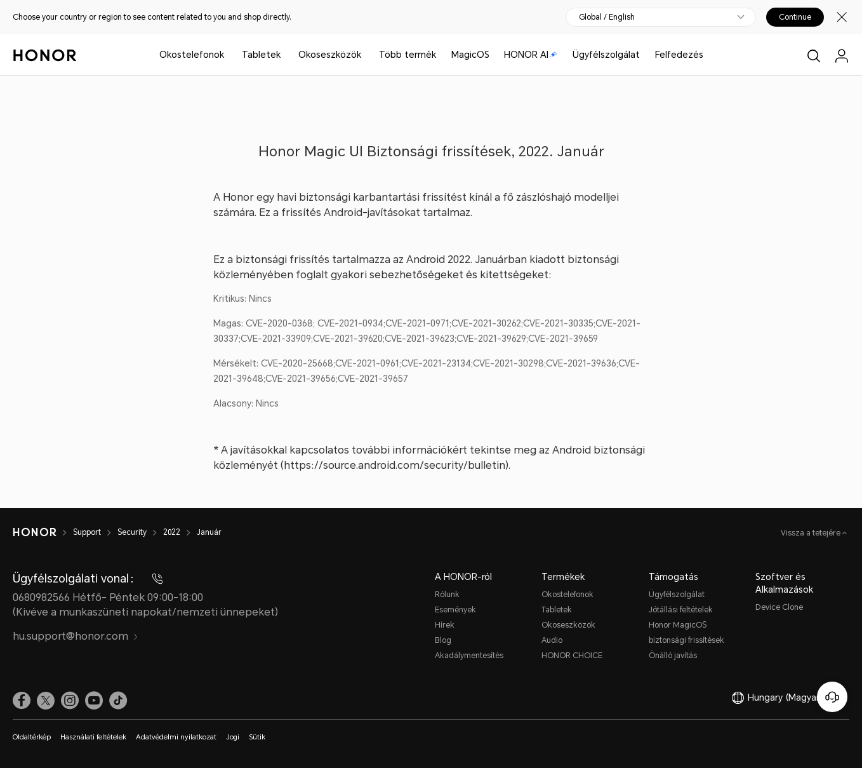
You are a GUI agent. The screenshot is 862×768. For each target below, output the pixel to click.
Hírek (444, 625)
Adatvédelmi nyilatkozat (176, 737)
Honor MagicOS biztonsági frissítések (686, 633)
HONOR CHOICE (571, 655)
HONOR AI (530, 55)
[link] (21, 701)
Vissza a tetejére (811, 533)
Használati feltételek (93, 737)
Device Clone (779, 607)
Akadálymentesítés (469, 655)
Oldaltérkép (32, 737)
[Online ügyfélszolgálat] (832, 697)
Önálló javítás (673, 655)
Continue (795, 17)
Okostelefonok (191, 55)
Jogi (232, 737)
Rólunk (447, 594)
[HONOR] (43, 532)
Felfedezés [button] (679, 55)
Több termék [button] (407, 55)
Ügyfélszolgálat (606, 55)
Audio (551, 640)
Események (455, 609)
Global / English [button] (607, 17)
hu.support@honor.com (75, 636)
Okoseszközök (329, 55)
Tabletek (261, 55)
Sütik (257, 737)
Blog (443, 640)
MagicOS (470, 55)
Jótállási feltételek (681, 609)
